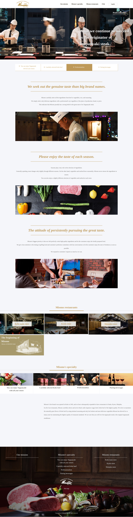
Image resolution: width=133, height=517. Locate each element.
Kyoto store (111, 464)
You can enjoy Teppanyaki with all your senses (16, 382)
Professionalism (83, 381)
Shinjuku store (111, 467)
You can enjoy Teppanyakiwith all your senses (66, 461)
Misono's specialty (77, 4)
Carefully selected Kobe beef (49, 381)
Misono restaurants (92, 4)
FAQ (103, 4)
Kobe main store (111, 460)
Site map (66, 489)
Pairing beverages (116, 381)
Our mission (64, 4)
